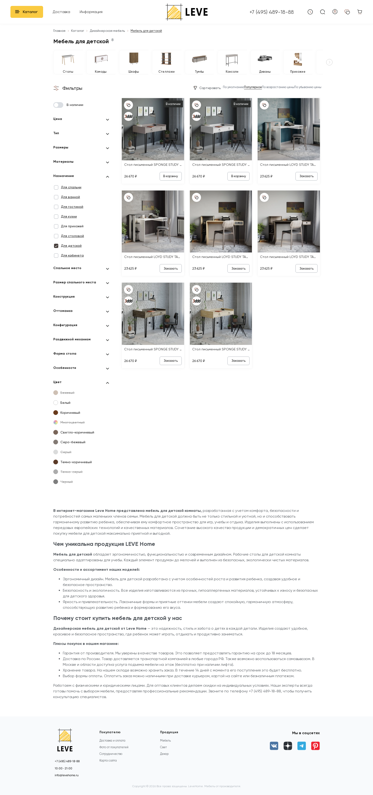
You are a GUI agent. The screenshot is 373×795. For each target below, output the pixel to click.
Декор (164, 760)
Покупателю (111, 732)
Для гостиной (72, 214)
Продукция (170, 732)
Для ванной (70, 204)
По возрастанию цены (266, 94)
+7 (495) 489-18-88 (67, 761)
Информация (91, 12)
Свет (163, 752)
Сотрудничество (111, 760)
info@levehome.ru (67, 775)
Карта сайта (108, 767)
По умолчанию (210, 94)
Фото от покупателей (115, 752)
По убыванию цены (304, 94)
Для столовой (72, 243)
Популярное (235, 94)
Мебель (166, 745)
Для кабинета (72, 262)
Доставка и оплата (113, 745)
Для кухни (69, 223)
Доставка (61, 12)
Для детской (71, 253)
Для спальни (71, 194)
